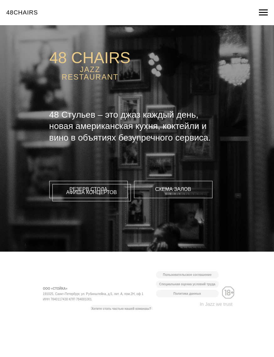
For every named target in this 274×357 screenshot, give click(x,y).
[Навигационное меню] (263, 12)
